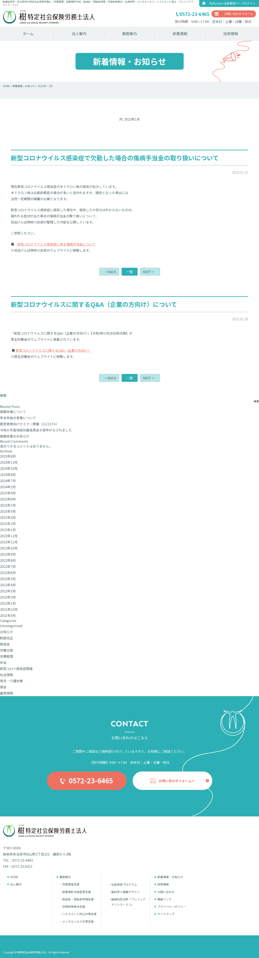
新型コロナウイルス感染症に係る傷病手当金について (56, 244)
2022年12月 (9, 535)
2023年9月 (8, 492)
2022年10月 (9, 548)
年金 (3, 662)
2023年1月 (8, 529)
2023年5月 (8, 511)
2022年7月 (8, 566)
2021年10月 (9, 609)
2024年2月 (8, 486)
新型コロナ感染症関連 (16, 668)
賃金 (3, 686)
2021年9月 (8, 615)
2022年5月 (8, 578)
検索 (3, 395)
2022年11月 (9, 541)
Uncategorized (11, 625)
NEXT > (148, 271)
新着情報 (180, 33)
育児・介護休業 (11, 680)
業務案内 (129, 33)
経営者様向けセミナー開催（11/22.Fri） (29, 423)
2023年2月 (8, 523)
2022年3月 (8, 590)
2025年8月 (8, 456)
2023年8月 (8, 499)
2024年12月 (9, 462)
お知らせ (6, 631)
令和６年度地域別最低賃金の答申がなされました (36, 430)
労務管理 (6, 656)
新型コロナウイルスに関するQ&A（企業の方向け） (53, 350)
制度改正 (6, 637)
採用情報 (230, 33)
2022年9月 (8, 554)
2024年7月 (8, 480)
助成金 (5, 644)
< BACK (110, 271)
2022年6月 (8, 572)
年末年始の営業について (18, 417)
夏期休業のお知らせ (14, 436)
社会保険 (6, 674)
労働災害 (6, 650)
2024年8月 (8, 474)
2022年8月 (8, 560)
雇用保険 (6, 693)
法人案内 (79, 33)
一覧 (129, 271)
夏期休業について (13, 411)
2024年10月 (9, 468)
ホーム (28, 33)
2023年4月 (8, 517)
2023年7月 (8, 505)
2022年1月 (8, 603)
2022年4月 (8, 584)
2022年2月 (8, 597)
